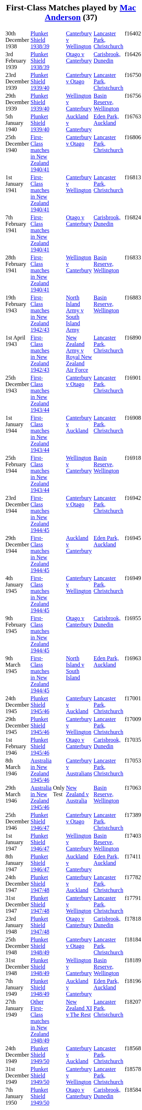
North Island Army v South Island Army (74, 313)
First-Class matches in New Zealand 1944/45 (40, 514)
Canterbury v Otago (79, 78)
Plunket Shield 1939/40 (40, 81)
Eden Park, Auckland (106, 119)
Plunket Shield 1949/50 (40, 1054)
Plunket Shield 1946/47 (40, 821)
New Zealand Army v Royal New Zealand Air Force (79, 354)
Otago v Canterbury (79, 57)
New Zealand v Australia (77, 794)
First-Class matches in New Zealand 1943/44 (40, 394)
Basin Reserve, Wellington (106, 102)
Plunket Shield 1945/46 (40, 704)
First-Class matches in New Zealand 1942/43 (40, 313)
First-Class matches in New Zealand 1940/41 (40, 153)
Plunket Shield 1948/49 (40, 945)
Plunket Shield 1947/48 (40, 883)
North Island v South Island (75, 668)
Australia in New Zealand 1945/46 (41, 770)
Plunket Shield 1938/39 (40, 39)
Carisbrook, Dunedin (106, 57)
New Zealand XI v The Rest (79, 1008)
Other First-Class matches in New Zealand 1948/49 (40, 1021)
